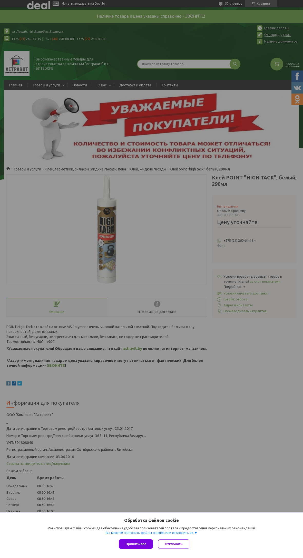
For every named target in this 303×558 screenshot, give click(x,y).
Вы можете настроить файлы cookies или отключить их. (149, 533)
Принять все (135, 544)
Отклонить (173, 544)
